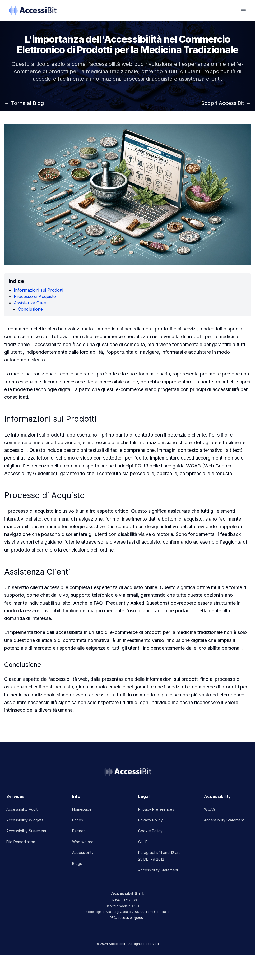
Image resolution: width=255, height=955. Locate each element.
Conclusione (30, 309)
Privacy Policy (150, 820)
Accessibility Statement (26, 831)
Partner (78, 831)
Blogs (77, 863)
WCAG (209, 809)
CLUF (142, 841)
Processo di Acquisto (35, 296)
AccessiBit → (226, 103)
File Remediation (20, 841)
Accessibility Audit (22, 809)
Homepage (82, 809)
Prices (77, 820)
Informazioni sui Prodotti (38, 290)
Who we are (83, 841)
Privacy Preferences (156, 809)
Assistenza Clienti (31, 302)
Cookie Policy (150, 831)
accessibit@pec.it (132, 918)
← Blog (24, 103)
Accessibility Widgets (24, 820)
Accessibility (83, 852)
